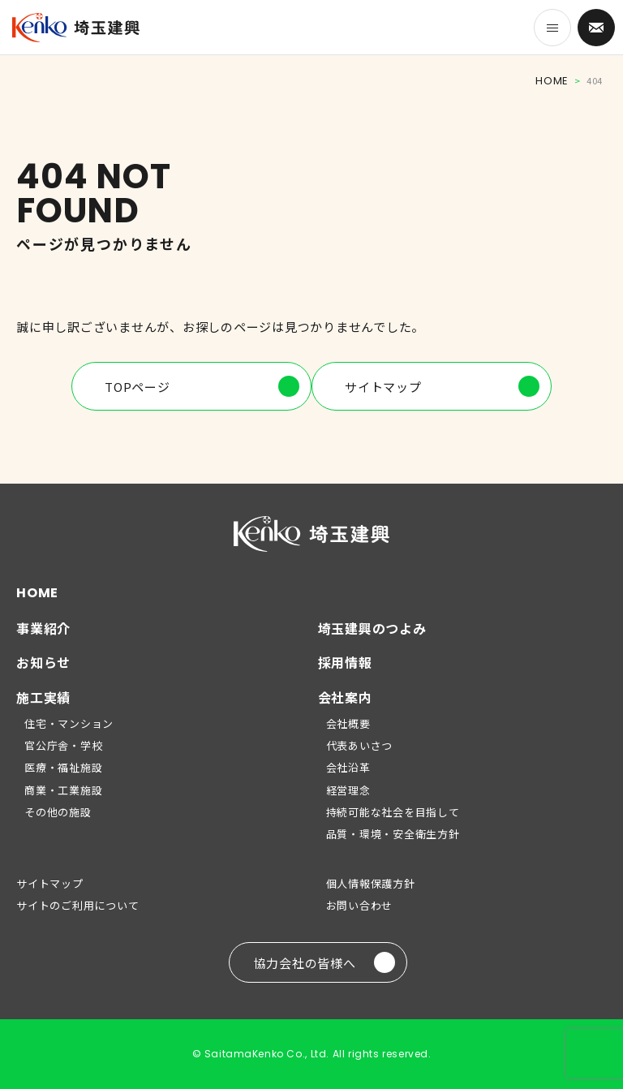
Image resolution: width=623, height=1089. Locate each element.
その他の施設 (58, 812)
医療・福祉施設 (63, 767)
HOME (551, 80)
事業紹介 (43, 628)
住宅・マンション (69, 723)
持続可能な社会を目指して (393, 812)
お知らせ (43, 662)
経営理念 (348, 790)
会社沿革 (348, 767)
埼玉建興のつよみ (372, 628)
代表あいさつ (359, 745)
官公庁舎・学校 (63, 745)
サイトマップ (442, 386)
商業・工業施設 (63, 790)
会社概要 (348, 723)
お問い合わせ (359, 905)
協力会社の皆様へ (324, 962)
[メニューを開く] (552, 27)
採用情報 (345, 662)
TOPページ (202, 386)
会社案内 (345, 697)
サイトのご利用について (77, 905)
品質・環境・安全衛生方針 (393, 834)
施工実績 (43, 697)
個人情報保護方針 (370, 883)
